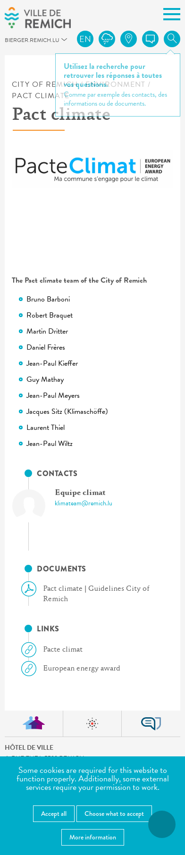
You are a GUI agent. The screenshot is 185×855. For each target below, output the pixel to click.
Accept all (54, 813)
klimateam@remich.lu (83, 503)
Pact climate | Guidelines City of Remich (89, 593)
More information (92, 837)
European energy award (74, 668)
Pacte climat (56, 650)
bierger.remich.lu (9, 43)
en (85, 39)
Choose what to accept (114, 813)
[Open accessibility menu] (162, 824)
